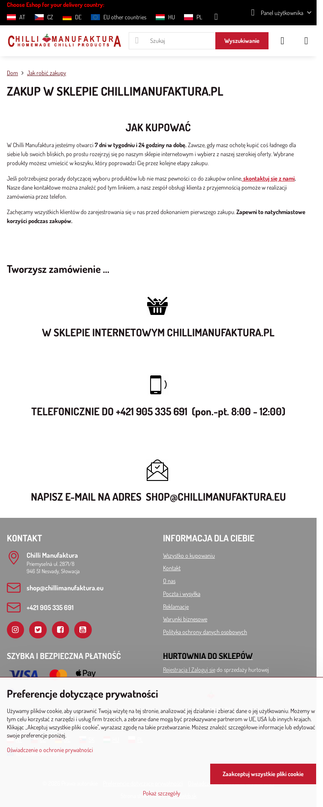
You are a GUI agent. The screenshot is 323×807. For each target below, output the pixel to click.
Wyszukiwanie (242, 40)
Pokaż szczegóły (161, 793)
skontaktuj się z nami (268, 178)
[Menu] (306, 40)
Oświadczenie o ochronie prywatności (50, 749)
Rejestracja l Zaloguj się (189, 669)
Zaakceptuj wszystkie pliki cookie (263, 773)
